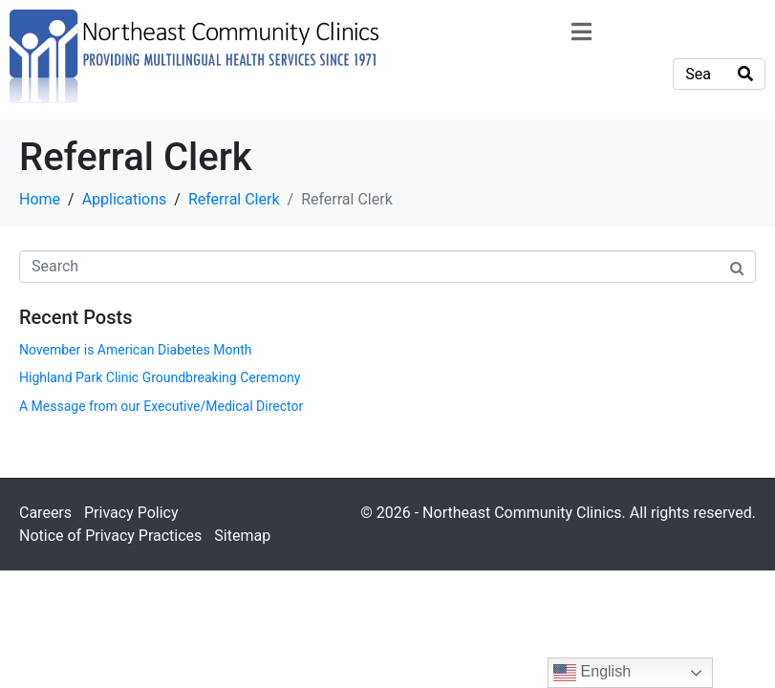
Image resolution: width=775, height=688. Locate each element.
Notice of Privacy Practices (110, 536)
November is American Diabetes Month (135, 349)
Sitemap (242, 536)
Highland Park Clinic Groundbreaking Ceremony (159, 377)
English (592, 672)
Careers (45, 513)
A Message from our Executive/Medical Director (161, 406)
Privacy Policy (131, 513)
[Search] (745, 74)
